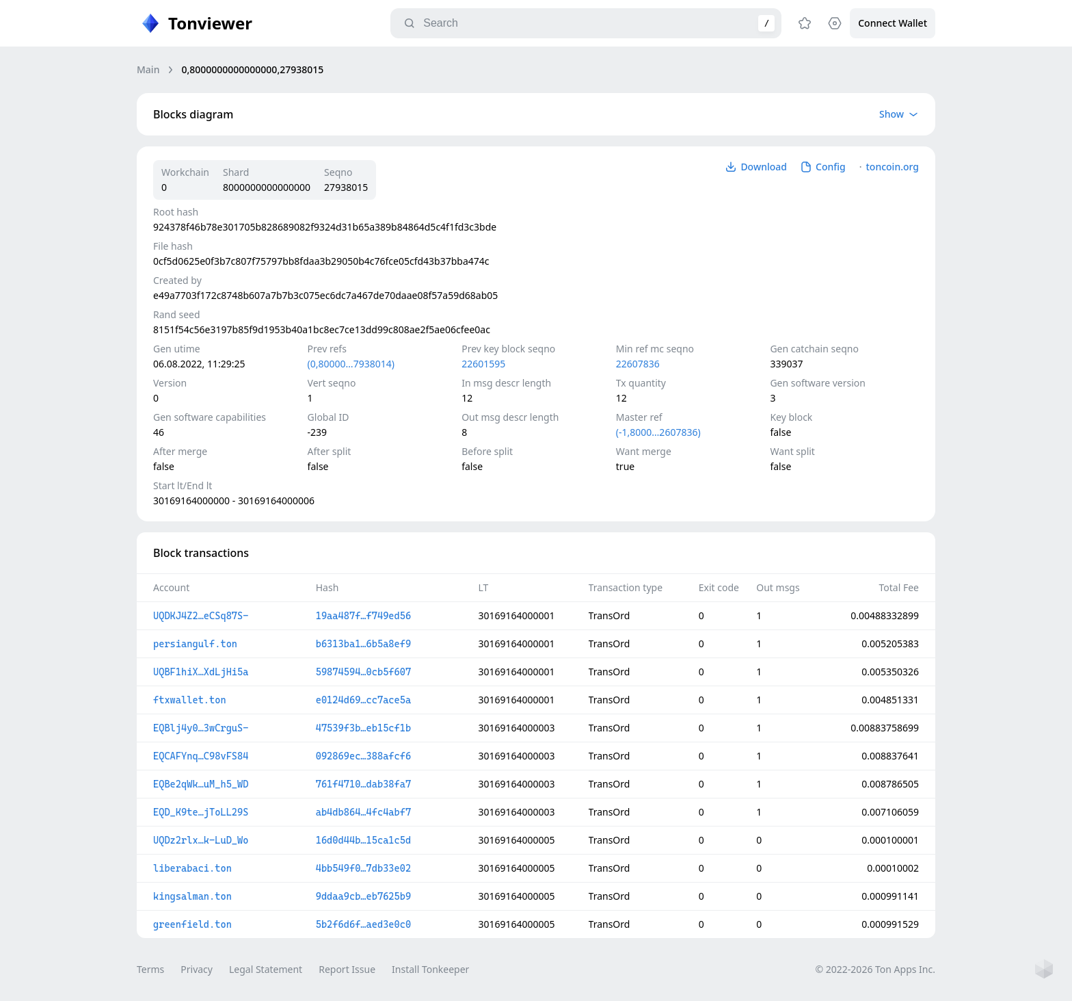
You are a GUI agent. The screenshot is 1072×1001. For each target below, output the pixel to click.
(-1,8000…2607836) (658, 432)
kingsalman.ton (192, 896)
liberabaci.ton (192, 868)
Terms (150, 969)
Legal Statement (265, 969)
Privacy (196, 969)
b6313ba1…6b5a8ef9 (363, 643)
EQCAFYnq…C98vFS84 (200, 756)
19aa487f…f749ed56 (363, 615)
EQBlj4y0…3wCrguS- (200, 728)
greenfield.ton (192, 924)
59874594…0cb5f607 (363, 671)
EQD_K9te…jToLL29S (200, 812)
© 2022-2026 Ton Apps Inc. (875, 969)
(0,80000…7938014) (351, 363)
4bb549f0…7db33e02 (363, 868)
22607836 (638, 363)
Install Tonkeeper (430, 969)
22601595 (483, 363)
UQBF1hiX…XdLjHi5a (200, 671)
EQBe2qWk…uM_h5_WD (200, 784)
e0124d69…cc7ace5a (363, 699)
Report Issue (347, 969)
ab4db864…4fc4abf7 (363, 812)
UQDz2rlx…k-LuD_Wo (200, 840)
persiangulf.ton (195, 643)
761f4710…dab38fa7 (363, 784)
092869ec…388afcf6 (363, 756)
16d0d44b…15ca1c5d (363, 840)
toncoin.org (892, 166)
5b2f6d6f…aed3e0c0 (363, 924)
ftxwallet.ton (189, 699)
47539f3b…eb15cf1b (363, 728)
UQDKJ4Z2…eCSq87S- (200, 615)
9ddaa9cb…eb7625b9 (363, 896)
